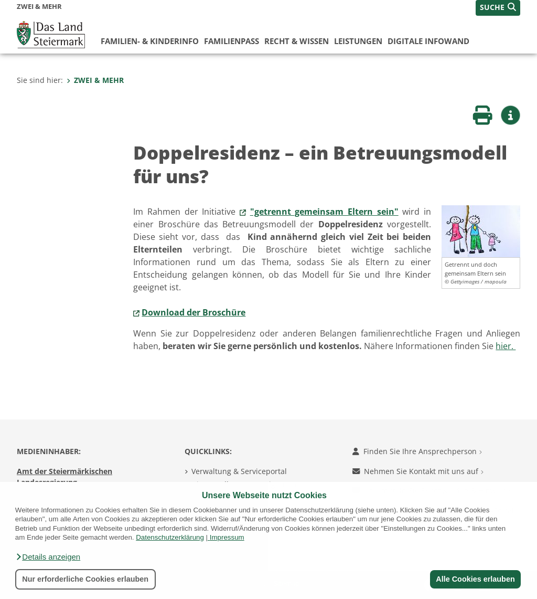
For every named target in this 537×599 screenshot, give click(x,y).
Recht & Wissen (296, 41)
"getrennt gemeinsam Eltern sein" (324, 211)
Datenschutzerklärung (170, 537)
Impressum (227, 537)
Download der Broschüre (193, 312)
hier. (505, 346)
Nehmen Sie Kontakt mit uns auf (418, 471)
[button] (47, 557)
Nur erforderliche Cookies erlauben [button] (85, 579)
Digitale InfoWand (428, 41)
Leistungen (358, 41)
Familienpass (231, 41)
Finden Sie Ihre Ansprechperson (417, 451)
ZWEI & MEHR (95, 80)
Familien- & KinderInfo (150, 41)
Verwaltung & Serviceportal (239, 471)
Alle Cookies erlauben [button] (475, 579)
